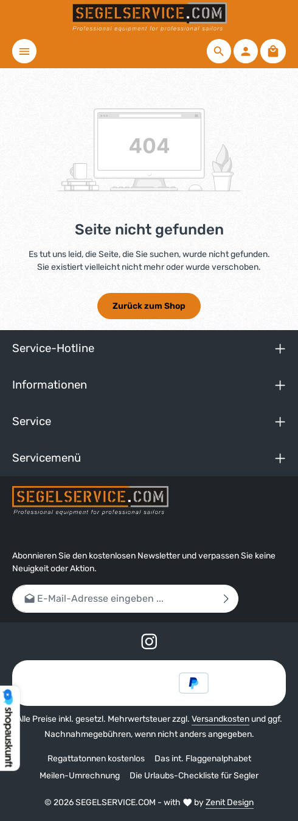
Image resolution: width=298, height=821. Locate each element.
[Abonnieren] (226, 598)
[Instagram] (149, 644)
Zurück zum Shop (149, 306)
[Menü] (24, 51)
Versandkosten (220, 719)
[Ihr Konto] (246, 51)
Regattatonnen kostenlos (96, 758)
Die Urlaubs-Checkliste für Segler (194, 775)
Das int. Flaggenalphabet (202, 758)
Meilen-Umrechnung (80, 775)
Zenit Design (230, 802)
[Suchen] (219, 51)
